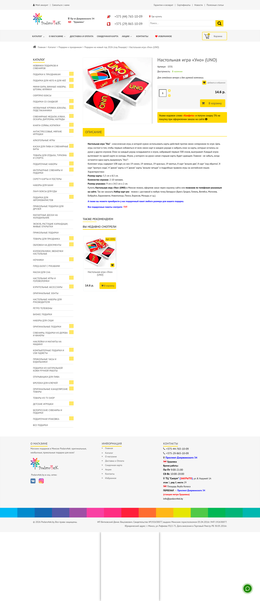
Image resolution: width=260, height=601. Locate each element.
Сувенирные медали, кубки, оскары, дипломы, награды (49, 118)
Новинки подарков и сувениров (45, 67)
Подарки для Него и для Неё (49, 80)
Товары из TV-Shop (44, 397)
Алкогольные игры (44, 140)
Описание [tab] (93, 132)
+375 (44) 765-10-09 (128, 16)
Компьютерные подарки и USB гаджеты (48, 352)
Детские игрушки (43, 404)
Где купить (156, 16)
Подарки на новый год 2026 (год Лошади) (105, 47)
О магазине (111, 456)
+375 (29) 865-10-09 (128, 24)
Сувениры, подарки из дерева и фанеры (50, 334)
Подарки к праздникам (70, 47)
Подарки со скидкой (45, 101)
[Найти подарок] (219, 23)
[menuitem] (39, 36)
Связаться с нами (60, 4)
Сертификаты (184, 4)
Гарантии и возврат (163, 4)
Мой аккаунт (41, 4)
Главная (42, 47)
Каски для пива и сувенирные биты (50, 148)
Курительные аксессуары (47, 287)
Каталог (52, 47)
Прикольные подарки (46, 232)
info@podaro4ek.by (173, 498)
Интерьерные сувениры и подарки (48, 171)
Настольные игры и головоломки (44, 279)
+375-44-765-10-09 (177, 448)
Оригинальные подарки (47, 326)
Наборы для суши (43, 320)
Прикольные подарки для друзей (48, 207)
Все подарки (40, 425)
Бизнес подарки (42, 314)
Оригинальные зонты (45, 293)
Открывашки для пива (46, 376)
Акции (108, 469)
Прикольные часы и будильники (44, 360)
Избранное (110, 478)
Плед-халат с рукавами (46, 266)
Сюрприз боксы (42, 95)
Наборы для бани (43, 185)
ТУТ (125, 206)
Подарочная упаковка (46, 418)
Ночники (38, 259)
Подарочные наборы (45, 164)
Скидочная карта (113, 465)
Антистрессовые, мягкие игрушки (47, 133)
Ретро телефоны (42, 308)
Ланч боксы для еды (45, 191)
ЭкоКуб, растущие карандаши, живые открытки (50, 225)
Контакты (110, 473)
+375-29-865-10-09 (177, 453)
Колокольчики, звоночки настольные (48, 252)
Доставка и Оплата (114, 460)
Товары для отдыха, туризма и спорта (50, 156)
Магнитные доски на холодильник (45, 216)
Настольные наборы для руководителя (47, 301)
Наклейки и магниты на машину (47, 343)
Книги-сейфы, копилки (46, 125)
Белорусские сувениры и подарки (47, 411)
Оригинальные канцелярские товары (50, 390)
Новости (198, 4)
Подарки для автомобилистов (43, 199)
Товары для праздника (46, 238)
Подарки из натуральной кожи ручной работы (48, 369)
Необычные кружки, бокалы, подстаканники (49, 109)
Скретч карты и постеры (47, 179)
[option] (100, 263)
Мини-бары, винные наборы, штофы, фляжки (49, 88)
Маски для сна (41, 272)
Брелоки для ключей (45, 382)
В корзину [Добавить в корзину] (214, 103)
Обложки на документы (47, 244)
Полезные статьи (215, 4)
